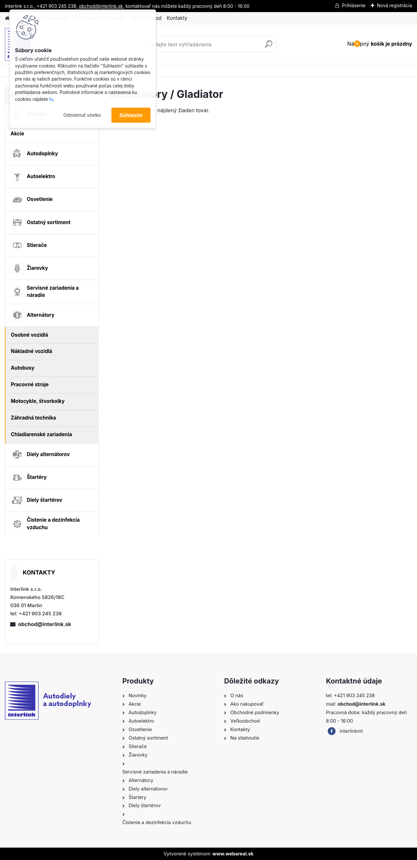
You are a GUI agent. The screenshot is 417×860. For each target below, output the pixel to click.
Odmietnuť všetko (82, 115)
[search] (268, 46)
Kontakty (177, 18)
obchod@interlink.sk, (101, 6)
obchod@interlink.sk (44, 624)
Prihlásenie (354, 5)
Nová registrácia (394, 5)
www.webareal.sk (232, 853)
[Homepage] (7, 18)
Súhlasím (131, 115)
